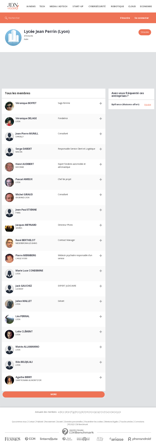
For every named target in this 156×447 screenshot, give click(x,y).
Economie (146, 6)
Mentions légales (111, 422)
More (54, 394)
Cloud (132, 6)
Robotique (117, 6)
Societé (60, 422)
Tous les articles (126, 422)
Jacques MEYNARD (26, 225)
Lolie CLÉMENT (24, 331)
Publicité (39, 422)
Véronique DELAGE (26, 118)
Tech (42, 6)
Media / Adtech (58, 6)
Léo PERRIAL (22, 316)
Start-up (78, 6)
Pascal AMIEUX (24, 179)
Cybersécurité (97, 6)
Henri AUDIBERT (25, 164)
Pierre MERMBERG (26, 255)
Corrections (139, 422)
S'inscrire (125, 17)
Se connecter (142, 17)
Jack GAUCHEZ (24, 285)
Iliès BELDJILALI (24, 362)
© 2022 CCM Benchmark (78, 424)
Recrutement (50, 422)
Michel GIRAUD (24, 194)
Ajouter (147, 104)
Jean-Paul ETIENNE (26, 209)
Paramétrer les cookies (94, 422)
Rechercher (14, 17)
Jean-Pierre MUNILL (27, 133)
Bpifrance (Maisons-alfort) (125, 104)
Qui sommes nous (19, 422)
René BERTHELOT (25, 240)
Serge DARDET (24, 148)
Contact (31, 422)
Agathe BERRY (24, 377)
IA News (31, 6)
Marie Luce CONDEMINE (29, 270)
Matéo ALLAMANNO (27, 346)
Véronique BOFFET (26, 103)
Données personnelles (74, 422)
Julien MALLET (24, 301)
